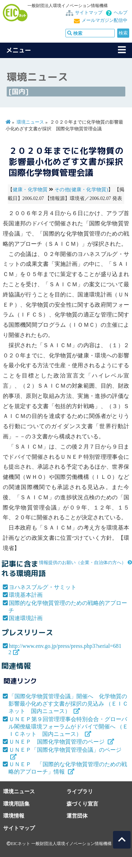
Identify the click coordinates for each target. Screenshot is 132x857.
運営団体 (77, 816)
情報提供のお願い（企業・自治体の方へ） (82, 562)
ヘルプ (120, 12)
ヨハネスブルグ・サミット (42, 587)
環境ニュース (30, 122)
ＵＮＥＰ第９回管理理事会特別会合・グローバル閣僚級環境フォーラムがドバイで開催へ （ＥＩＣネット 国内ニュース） (68, 726)
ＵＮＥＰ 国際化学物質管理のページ (57, 742)
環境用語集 (16, 804)
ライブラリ (80, 791)
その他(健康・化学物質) (81, 189)
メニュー (18, 50)
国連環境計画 (26, 618)
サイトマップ (88, 12)
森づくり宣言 (82, 804)
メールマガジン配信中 (104, 20)
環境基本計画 (26, 595)
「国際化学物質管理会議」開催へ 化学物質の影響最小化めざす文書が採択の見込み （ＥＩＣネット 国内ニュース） (68, 703)
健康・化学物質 (30, 189)
